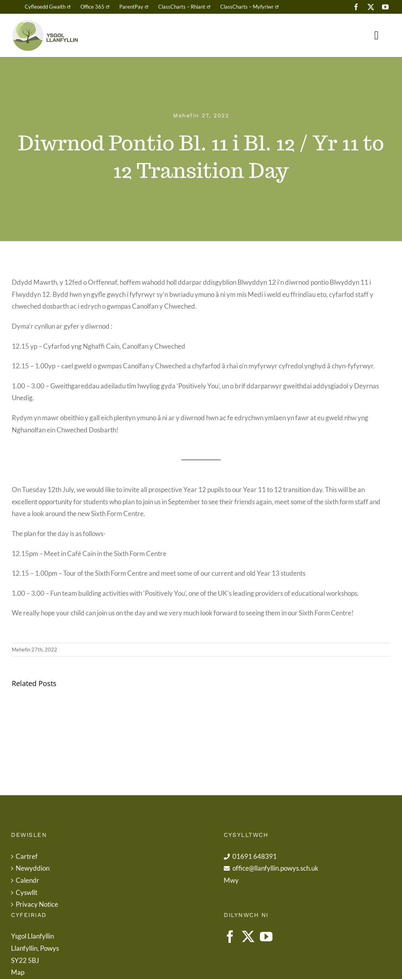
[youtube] (385, 7)
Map (17, 972)
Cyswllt (26, 892)
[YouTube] (266, 936)
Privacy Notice (37, 904)
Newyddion (32, 868)
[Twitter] (248, 936)
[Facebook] (230, 936)
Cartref (27, 856)
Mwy (231, 880)
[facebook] (356, 7)
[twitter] (370, 7)
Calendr (27, 880)
